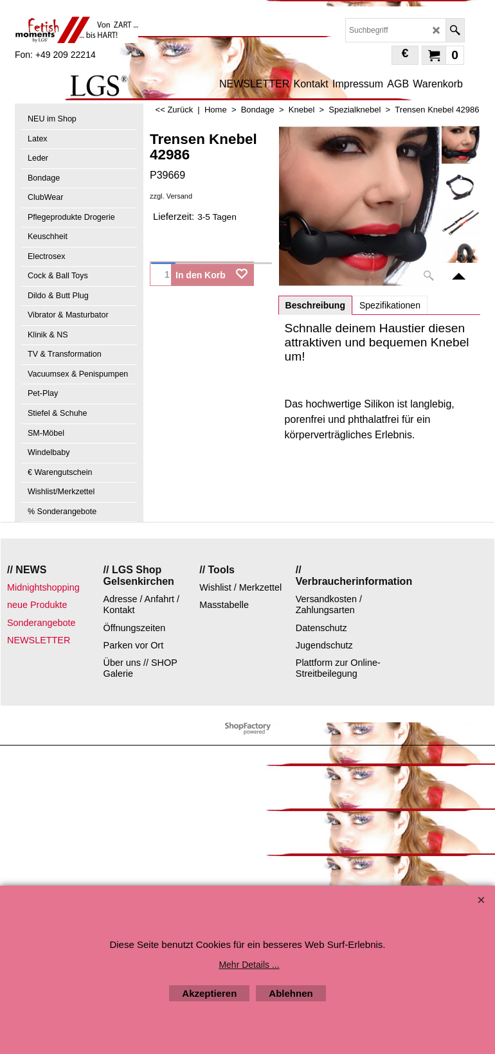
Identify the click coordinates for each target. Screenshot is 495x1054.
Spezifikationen (389, 305)
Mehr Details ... (249, 965)
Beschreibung (315, 305)
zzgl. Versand (171, 196)
